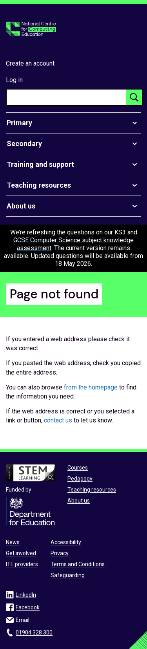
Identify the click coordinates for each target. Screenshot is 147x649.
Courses (77, 467)
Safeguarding (68, 575)
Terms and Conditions (78, 564)
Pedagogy (80, 478)
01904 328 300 (34, 632)
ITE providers (22, 564)
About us (78, 500)
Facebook (28, 607)
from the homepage (91, 387)
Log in (14, 80)
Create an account (30, 63)
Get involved (21, 553)
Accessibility (66, 542)
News (13, 542)
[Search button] (134, 97)
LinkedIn (26, 595)
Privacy (60, 553)
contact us (58, 420)
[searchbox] (66, 97)
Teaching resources (91, 489)
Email (22, 620)
